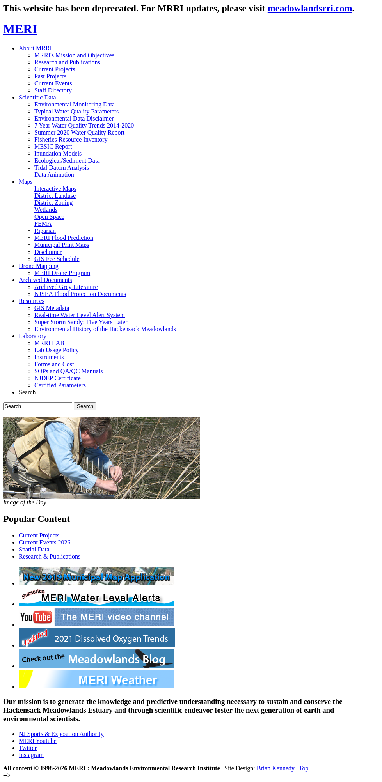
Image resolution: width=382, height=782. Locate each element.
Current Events (53, 83)
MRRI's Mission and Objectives (74, 55)
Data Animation (54, 174)
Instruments (49, 357)
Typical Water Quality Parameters (76, 111)
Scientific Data (37, 97)
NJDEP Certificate (57, 378)
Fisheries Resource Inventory (71, 139)
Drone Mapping (39, 265)
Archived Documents (45, 280)
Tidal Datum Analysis (61, 167)
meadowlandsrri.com (310, 8)
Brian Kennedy (276, 768)
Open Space (49, 216)
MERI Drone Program (62, 273)
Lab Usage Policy (56, 350)
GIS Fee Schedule (57, 258)
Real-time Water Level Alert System (79, 315)
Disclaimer (48, 251)
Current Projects (54, 69)
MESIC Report (53, 146)
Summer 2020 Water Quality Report (79, 132)
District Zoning (53, 202)
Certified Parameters (60, 385)
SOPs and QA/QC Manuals (68, 371)
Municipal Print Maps (61, 244)
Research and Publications (67, 62)
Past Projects (50, 76)
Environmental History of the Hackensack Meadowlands (105, 329)
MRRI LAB (49, 343)
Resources (31, 301)
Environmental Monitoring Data (74, 104)
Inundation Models (58, 153)
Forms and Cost (54, 364)
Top (304, 768)
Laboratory (32, 336)
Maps (26, 181)
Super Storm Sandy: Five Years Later (80, 322)
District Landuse (55, 195)
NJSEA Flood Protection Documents (80, 294)
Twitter (28, 748)
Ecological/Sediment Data (67, 160)
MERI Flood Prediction (63, 237)
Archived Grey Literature (66, 287)
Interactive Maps (55, 188)
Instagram (31, 755)
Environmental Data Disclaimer (74, 118)
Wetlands (45, 209)
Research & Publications (49, 556)
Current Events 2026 (44, 542)
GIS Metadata (51, 308)
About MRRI (35, 48)
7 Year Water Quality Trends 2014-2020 (84, 125)
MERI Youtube (38, 741)
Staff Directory (53, 90)
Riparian (45, 230)
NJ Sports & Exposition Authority (61, 734)
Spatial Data (34, 549)
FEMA (43, 223)
